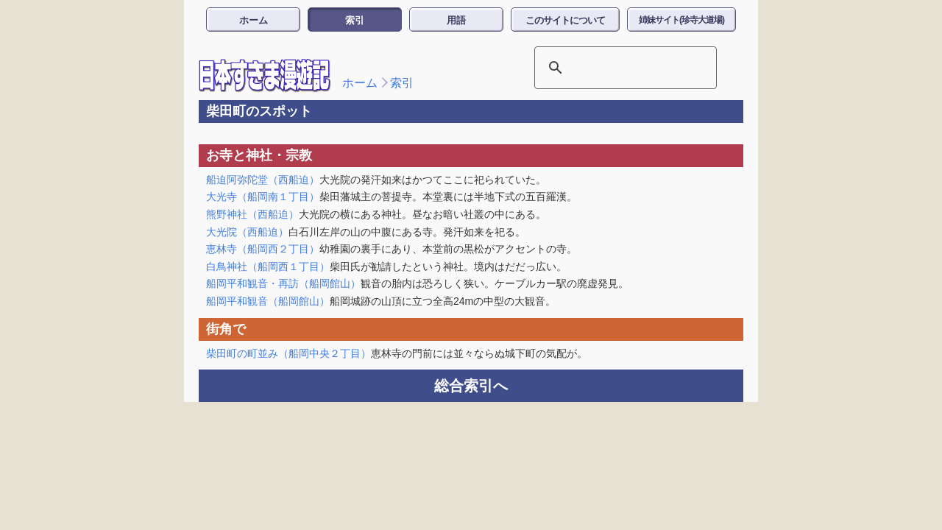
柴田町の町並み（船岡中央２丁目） (288, 353)
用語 (456, 20)
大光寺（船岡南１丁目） (262, 196)
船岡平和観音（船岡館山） (268, 301)
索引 (354, 20)
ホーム (253, 20)
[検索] (606, 68)
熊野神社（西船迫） (252, 214)
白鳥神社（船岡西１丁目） (268, 266)
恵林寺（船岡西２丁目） (262, 249)
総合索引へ (471, 386)
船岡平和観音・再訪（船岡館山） (283, 283)
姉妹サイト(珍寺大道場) (681, 20)
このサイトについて (565, 20)
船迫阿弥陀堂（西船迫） (262, 180)
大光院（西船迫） (247, 232)
